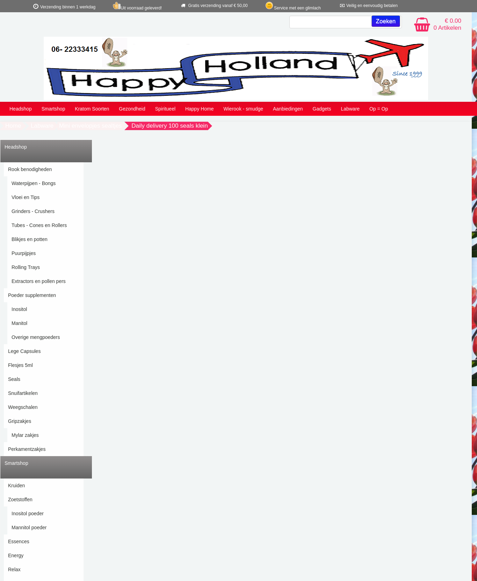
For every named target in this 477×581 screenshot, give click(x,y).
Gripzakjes (19, 421)
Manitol (19, 323)
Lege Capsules (24, 351)
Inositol (19, 309)
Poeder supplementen (32, 295)
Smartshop (53, 109)
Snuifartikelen (23, 393)
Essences (18, 541)
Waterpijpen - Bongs (34, 183)
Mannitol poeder (29, 527)
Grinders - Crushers (33, 211)
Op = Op (378, 109)
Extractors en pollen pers (39, 281)
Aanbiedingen (288, 109)
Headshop (20, 109)
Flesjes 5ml (20, 365)
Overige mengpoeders (36, 337)
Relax (14, 569)
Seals (14, 379)
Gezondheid (132, 109)
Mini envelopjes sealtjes (90, 125)
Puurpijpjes (24, 253)
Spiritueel (165, 109)
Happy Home (199, 109)
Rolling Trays (26, 267)
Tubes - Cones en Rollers (39, 225)
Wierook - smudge (243, 109)
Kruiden (16, 485)
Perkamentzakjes (26, 449)
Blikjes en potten (30, 239)
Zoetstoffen (20, 499)
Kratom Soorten (92, 109)
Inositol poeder (28, 513)
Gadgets (322, 109)
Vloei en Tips (25, 197)
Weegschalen (23, 407)
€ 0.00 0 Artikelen (447, 24)
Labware (350, 109)
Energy (15, 555)
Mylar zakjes (25, 435)
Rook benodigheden (30, 169)
